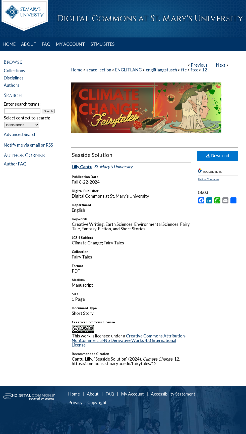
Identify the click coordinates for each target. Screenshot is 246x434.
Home (76, 69)
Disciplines (14, 77)
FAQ (110, 394)
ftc (184, 69)
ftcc (194, 69)
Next (220, 65)
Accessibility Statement (173, 394)
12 (204, 69)
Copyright (97, 402)
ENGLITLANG (128, 69)
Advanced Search (20, 134)
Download (217, 156)
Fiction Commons (208, 179)
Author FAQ (15, 163)
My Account (132, 394)
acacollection (98, 69)
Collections (14, 70)
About (93, 394)
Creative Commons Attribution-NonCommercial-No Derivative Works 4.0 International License (129, 340)
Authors (11, 85)
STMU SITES (102, 44)
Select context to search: (27, 117)
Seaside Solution (92, 154)
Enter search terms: (22, 104)
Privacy (75, 402)
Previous (199, 65)
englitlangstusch (161, 69)
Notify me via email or (28, 145)
